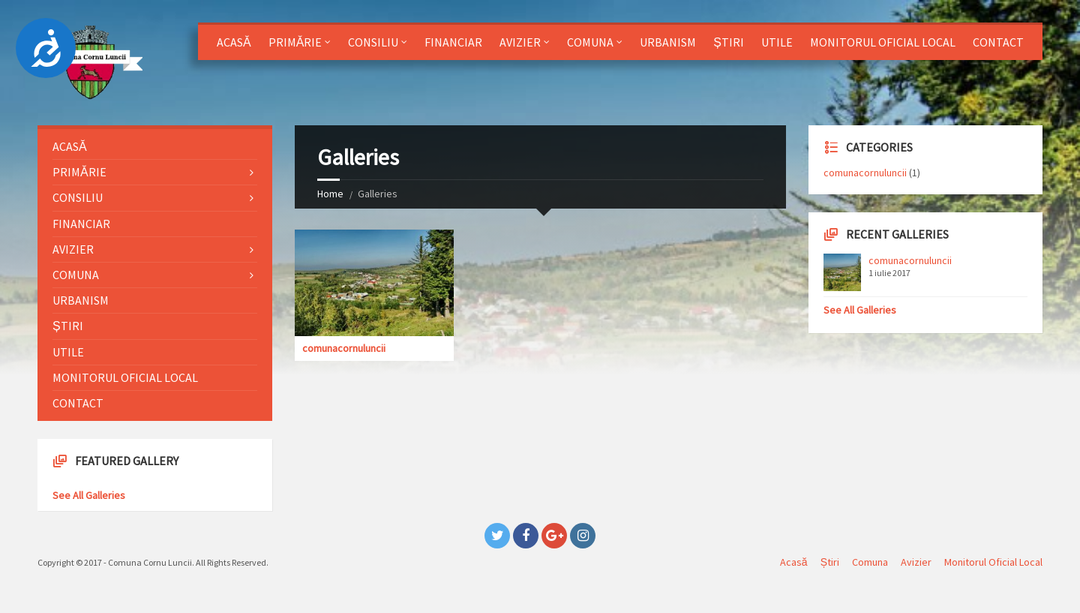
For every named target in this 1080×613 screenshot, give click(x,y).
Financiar (453, 42)
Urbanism (668, 42)
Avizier (520, 42)
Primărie (295, 42)
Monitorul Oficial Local (883, 42)
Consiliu (373, 42)
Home (330, 193)
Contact (998, 42)
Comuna (590, 42)
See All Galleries (88, 495)
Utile (777, 42)
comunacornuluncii (344, 348)
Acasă (234, 42)
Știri (728, 42)
